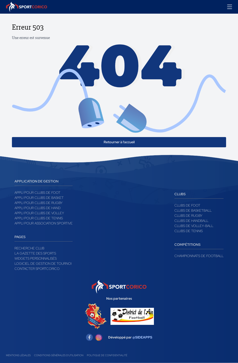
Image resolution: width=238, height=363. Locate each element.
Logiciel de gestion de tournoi (43, 263)
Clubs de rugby (188, 215)
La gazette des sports (35, 253)
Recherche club (29, 248)
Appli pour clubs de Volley (39, 213)
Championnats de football (199, 256)
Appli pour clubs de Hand (37, 208)
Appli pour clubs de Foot (37, 192)
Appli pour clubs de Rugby (38, 203)
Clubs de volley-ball (193, 226)
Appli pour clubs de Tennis (38, 218)
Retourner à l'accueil (119, 142)
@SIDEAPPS (142, 337)
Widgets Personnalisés (35, 258)
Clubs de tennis (188, 231)
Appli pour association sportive (43, 223)
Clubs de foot (187, 205)
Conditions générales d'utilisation (58, 355)
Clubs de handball (191, 220)
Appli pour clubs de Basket (39, 197)
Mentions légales (18, 355)
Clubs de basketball (193, 210)
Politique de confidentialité (107, 355)
